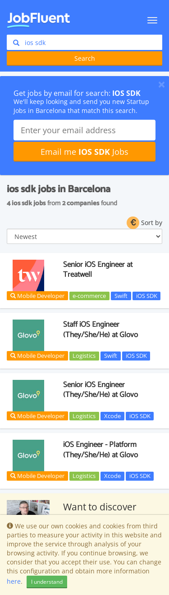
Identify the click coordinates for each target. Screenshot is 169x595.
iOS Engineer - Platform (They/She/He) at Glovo (100, 449)
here (14, 581)
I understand (47, 582)
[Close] (161, 84)
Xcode (112, 416)
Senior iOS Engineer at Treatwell (97, 269)
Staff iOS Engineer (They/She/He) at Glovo (100, 329)
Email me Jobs (84, 151)
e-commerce (89, 296)
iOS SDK (146, 296)
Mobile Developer (37, 296)
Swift (121, 296)
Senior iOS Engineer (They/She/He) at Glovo (100, 390)
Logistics (84, 356)
